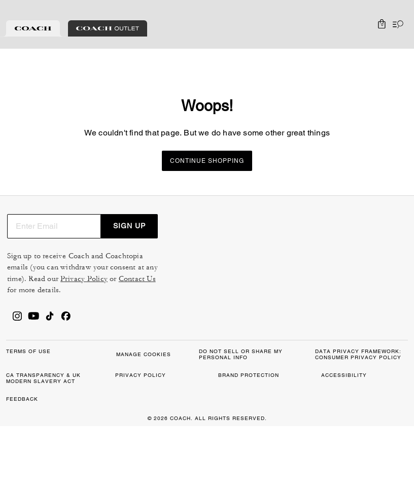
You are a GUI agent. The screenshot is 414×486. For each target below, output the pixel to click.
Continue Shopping (207, 160)
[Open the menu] (396, 24)
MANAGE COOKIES (159, 423)
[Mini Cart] (381, 24)
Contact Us (352, 300)
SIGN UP (380, 236)
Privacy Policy (299, 300)
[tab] (33, 28)
